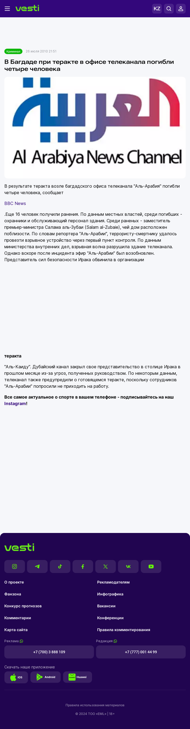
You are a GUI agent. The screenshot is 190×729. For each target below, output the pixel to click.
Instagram (15, 403)
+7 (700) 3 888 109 (49, 652)
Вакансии (106, 606)
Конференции (110, 617)
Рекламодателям (113, 582)
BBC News (15, 203)
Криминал (13, 51)
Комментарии (17, 617)
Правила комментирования (123, 629)
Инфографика (110, 594)
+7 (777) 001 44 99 (141, 652)
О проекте (14, 582)
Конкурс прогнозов (23, 606)
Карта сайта (16, 629)
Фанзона (12, 594)
